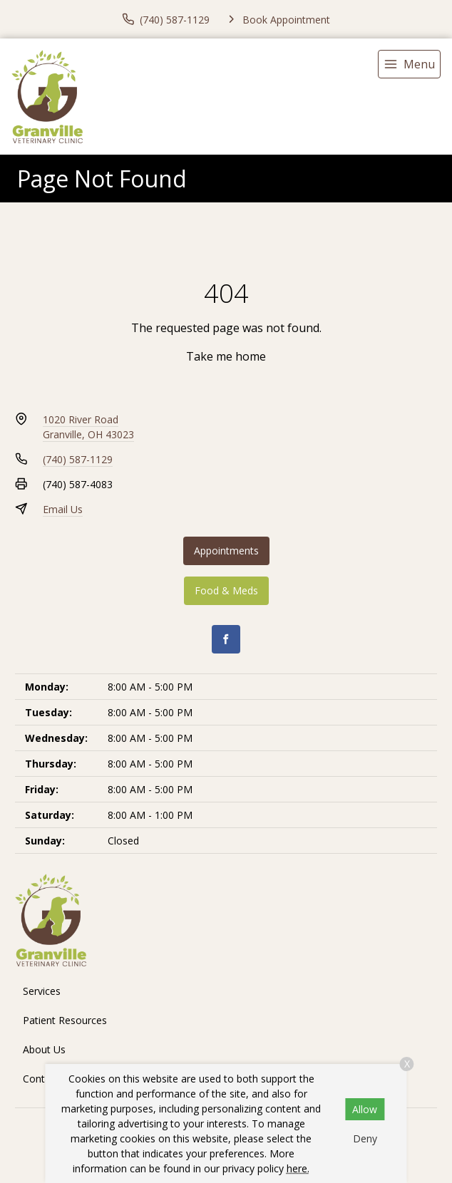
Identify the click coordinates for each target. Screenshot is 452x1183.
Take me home (226, 356)
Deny (365, 1138)
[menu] (409, 64)
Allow (364, 1109)
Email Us (63, 509)
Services (42, 991)
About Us (44, 1049)
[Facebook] (226, 639)
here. (298, 1168)
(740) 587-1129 (78, 459)
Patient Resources (65, 1020)
